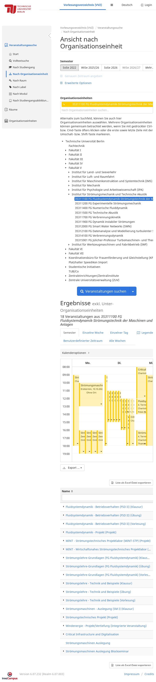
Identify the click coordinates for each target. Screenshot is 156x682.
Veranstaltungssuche (20, 45)
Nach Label (17, 87)
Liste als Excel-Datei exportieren (131, 482)
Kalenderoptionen (74, 353)
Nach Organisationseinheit (28, 74)
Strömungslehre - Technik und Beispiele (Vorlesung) (100, 600)
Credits (149, 674)
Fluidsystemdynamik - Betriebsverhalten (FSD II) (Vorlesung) (106, 524)
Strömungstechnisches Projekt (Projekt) (92, 617)
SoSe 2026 (110, 67)
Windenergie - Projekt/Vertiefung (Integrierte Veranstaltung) (106, 626)
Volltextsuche (18, 60)
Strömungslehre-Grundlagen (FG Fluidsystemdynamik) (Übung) (108, 566)
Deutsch (127, 5)
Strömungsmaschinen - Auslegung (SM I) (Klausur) (100, 609)
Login (146, 5)
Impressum (131, 674)
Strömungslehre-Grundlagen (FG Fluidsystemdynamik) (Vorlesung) (110, 575)
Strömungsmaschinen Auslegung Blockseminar (97, 651)
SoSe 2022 (69, 67)
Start (13, 54)
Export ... (72, 467)
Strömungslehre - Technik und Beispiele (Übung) (98, 592)
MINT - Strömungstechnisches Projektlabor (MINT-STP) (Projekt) (108, 541)
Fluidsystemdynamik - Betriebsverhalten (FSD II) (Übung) (103, 515)
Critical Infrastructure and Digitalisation (92, 634)
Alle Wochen (117, 341)
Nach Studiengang (21, 67)
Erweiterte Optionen (76, 83)
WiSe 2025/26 (90, 67)
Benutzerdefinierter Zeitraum (82, 341)
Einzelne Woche (93, 332)
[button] (77, 443)
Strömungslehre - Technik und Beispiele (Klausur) (99, 583)
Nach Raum (17, 80)
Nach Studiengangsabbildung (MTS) (29, 100)
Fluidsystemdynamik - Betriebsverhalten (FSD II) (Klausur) (104, 507)
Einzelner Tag (119, 332)
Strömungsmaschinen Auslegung (88, 643)
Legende (145, 332)
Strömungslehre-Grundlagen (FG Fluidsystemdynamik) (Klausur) (108, 558)
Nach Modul (17, 93)
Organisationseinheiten (20, 121)
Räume (10, 109)
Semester (66, 61)
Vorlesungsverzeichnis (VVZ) (83, 5)
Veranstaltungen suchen (103, 291)
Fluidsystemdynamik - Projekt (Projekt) (91, 532)
